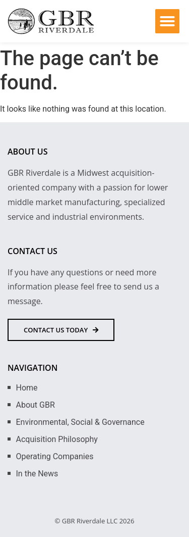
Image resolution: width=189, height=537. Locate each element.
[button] (167, 21)
